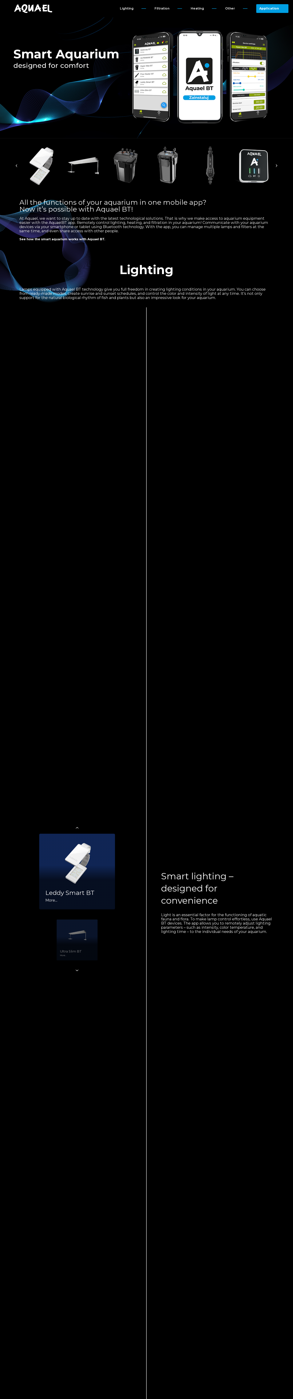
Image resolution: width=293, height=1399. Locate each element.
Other (230, 8)
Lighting (126, 8)
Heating (197, 8)
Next (277, 165)
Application (269, 8)
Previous (16, 165)
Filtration (162, 8)
